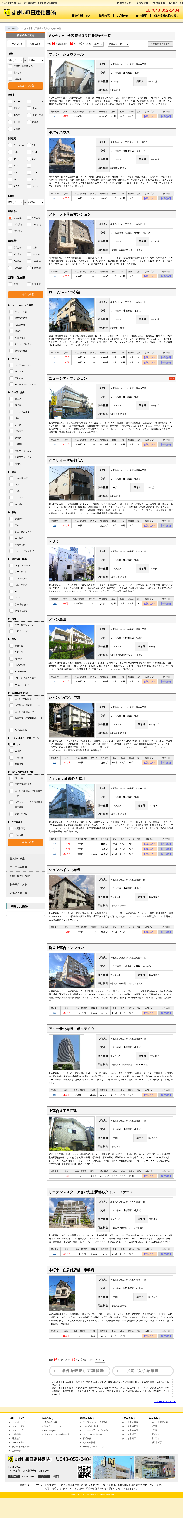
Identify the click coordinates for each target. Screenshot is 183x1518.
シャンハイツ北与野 (64, 707)
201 (55, 117)
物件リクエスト (18, 884)
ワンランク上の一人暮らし (95, 1442)
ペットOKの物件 (90, 1446)
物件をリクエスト (52, 1446)
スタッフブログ (19, 1450)
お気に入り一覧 (18, 893)
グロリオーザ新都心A (66, 467)
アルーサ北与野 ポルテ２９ (71, 1045)
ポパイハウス (59, 133)
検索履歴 (159, 3)
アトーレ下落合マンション (70, 216)
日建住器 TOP (82, 15)
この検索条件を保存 (160, 44)
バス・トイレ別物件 (92, 1454)
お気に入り (150, 117)
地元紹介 (16, 1458)
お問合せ (122, 15)
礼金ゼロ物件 (89, 1462)
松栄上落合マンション (66, 962)
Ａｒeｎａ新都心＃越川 (67, 789)
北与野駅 (155, 1458)
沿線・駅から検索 (20, 875)
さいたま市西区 (128, 1458)
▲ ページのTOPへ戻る (165, 1421)
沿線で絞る (35, 43)
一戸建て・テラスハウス (94, 1466)
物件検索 (104, 15)
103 (54, 854)
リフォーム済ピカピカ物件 (95, 1450)
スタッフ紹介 (18, 1446)
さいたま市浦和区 (129, 1446)
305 (54, 367)
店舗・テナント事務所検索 (57, 1454)
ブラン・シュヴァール (66, 54)
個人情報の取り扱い (166, 15)
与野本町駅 (156, 1462)
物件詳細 (166, 117)
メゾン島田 (57, 628)
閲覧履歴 (142, 3)
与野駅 (154, 1450)
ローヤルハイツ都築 (64, 295)
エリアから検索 (18, 867)
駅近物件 (87, 1458)
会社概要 (141, 15)
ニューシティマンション (68, 384)
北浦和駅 (155, 1454)
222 (54, 1272)
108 (54, 1028)
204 (54, 532)
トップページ (18, 1442)
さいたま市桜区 (128, 1454)
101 (54, 772)
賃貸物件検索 (17, 858)
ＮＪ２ (54, 549)
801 (54, 1111)
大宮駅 (154, 1446)
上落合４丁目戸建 (63, 1128)
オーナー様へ (18, 1462)
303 (54, 361)
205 (54, 690)
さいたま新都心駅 (159, 1442)
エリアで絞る (16, 43)
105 (54, 861)
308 (54, 279)
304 (54, 450)
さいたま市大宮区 (129, 1442)
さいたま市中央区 (129, 1450)
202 (54, 946)
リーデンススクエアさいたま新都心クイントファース (91, 1210)
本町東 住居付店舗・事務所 (71, 1289)
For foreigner (50, 1450)
